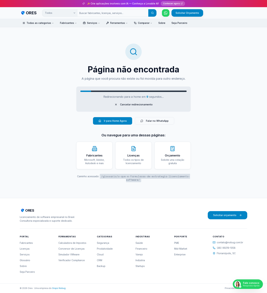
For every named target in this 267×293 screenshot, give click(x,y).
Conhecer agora (173, 3)
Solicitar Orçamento (187, 12)
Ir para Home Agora (112, 120)
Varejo (139, 254)
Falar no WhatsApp (154, 120)
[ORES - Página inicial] (28, 13)
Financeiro (141, 248)
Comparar (143, 22)
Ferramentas (117, 22)
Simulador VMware (69, 254)
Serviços (91, 22)
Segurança (103, 242)
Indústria (140, 260)
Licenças (25, 248)
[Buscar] (152, 13)
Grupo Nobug (59, 288)
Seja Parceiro (179, 22)
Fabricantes (68, 22)
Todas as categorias (38, 22)
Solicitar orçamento (227, 215)
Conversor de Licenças (71, 248)
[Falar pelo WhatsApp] (165, 13)
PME (176, 242)
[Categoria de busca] (59, 13)
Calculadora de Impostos (72, 242)
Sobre (161, 22)
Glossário (25, 260)
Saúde (139, 242)
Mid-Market (180, 248)
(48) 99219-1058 (224, 247)
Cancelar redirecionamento (134, 104)
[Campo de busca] (112, 13)
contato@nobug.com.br (228, 242)
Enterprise (180, 254)
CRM (99, 260)
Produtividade (105, 248)
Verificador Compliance (71, 260)
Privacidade (231, 288)
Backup (101, 266)
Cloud (100, 254)
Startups (140, 266)
